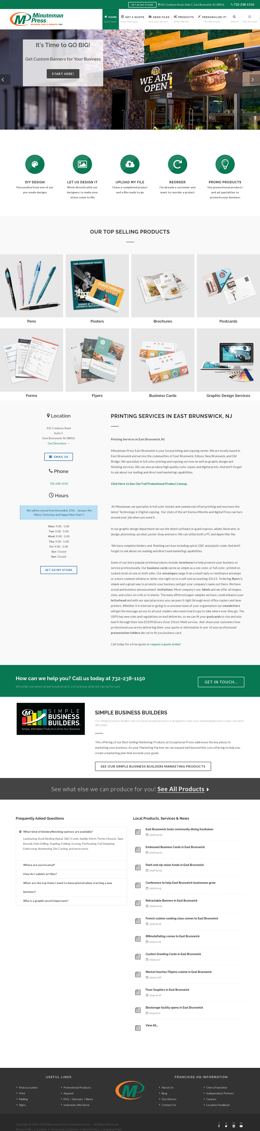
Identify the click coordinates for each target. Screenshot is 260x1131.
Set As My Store (58, 570)
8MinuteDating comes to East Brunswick (173, 936)
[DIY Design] (35, 164)
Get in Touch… (221, 682)
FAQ (66, 1090)
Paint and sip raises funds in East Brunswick (175, 865)
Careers (211, 1090)
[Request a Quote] (82, 164)
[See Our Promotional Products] (225, 164)
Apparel (68, 1084)
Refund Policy (90, 1120)
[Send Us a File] (130, 164)
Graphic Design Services (228, 395)
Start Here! (63, 74)
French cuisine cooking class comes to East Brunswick (182, 918)
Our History (169, 1090)
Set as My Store (142, 4)
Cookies (42, 1120)
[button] (5, 79)
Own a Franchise (216, 1078)
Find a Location (28, 1078)
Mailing (23, 1090)
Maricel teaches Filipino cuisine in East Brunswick (179, 972)
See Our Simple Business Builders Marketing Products (153, 766)
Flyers (97, 395)
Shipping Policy (112, 1120)
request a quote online (165, 644)
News (89, 1090)
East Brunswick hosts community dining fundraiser (179, 829)
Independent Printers (220, 1084)
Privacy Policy (24, 1120)
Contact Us (169, 1096)
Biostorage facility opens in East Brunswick (174, 1007)
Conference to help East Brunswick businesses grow (181, 882)
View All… (152, 1025)
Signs (22, 1096)
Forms (31, 395)
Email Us (58, 456)
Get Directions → (59, 443)
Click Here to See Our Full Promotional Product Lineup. (149, 483)
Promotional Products (77, 1078)
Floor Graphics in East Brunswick (167, 989)
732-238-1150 (244, 4)
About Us (168, 1078)
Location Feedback (218, 1096)
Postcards (228, 321)
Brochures (163, 321)
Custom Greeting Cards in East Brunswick (173, 954)
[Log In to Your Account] (177, 164)
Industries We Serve (76, 1096)
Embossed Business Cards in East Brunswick (175, 847)
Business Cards (162, 395)
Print (22, 1084)
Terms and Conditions (64, 1120)
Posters (97, 321)
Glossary (77, 1090)
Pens (31, 321)
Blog (164, 1084)
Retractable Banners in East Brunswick (171, 900)
